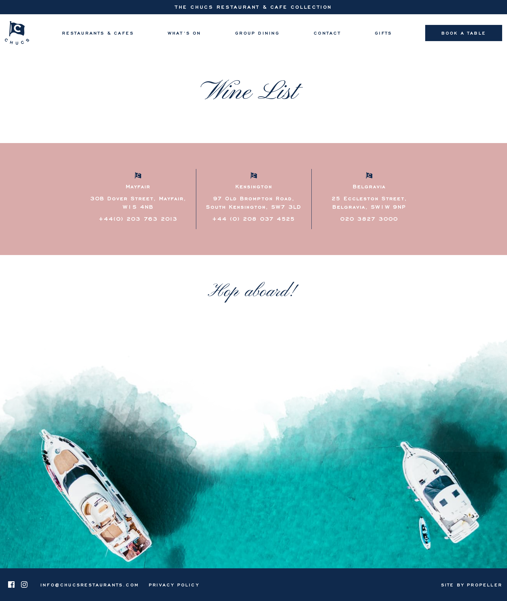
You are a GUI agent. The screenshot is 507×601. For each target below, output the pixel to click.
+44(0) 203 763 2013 (138, 218)
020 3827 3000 (369, 218)
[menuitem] (98, 33)
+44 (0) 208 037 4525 (253, 218)
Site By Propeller (471, 585)
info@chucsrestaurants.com (89, 585)
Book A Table (463, 33)
